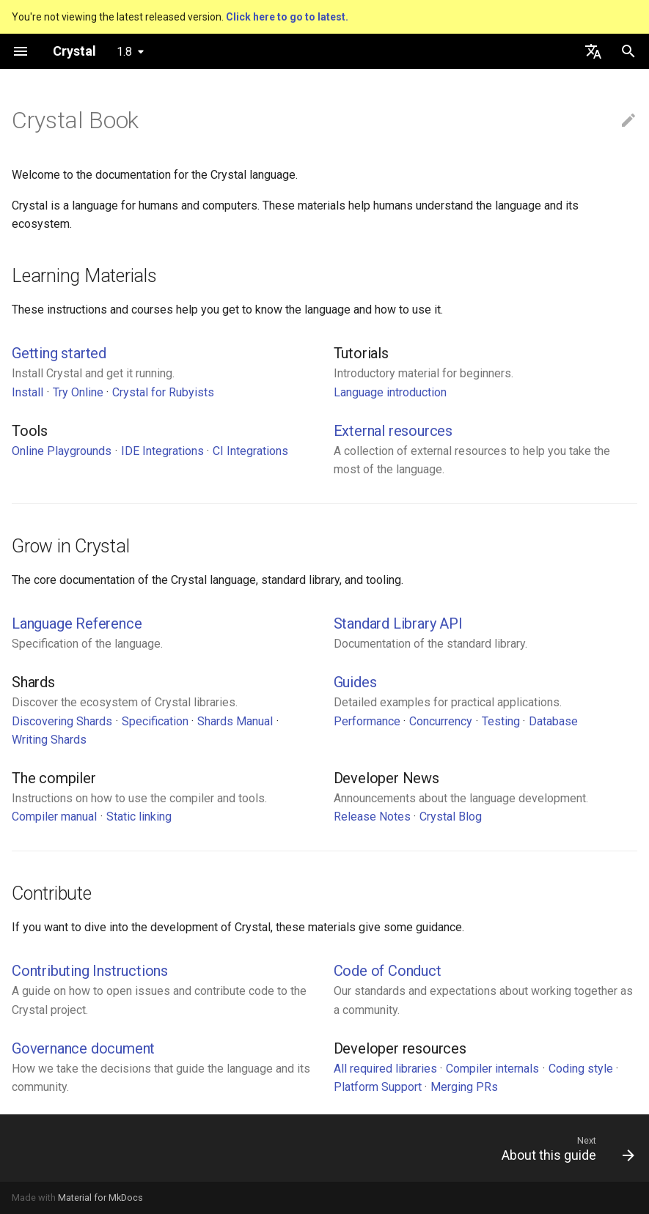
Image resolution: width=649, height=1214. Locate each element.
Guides (355, 682)
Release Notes (372, 816)
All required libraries (385, 1069)
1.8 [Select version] (124, 52)
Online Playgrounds (61, 451)
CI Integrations (250, 451)
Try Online (78, 392)
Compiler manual (54, 816)
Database (553, 721)
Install (27, 392)
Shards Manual (235, 721)
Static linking (139, 816)
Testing (501, 721)
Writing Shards (49, 740)
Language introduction (390, 392)
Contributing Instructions (90, 971)
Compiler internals (492, 1069)
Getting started (59, 353)
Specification (155, 721)
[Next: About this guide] (564, 1148)
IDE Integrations (162, 451)
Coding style (581, 1069)
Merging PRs (464, 1087)
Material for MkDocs (100, 1197)
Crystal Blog (450, 816)
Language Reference (77, 623)
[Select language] (593, 51)
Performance (367, 721)
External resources (393, 431)
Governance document (83, 1048)
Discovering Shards (62, 721)
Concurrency (440, 721)
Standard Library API (398, 623)
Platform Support (378, 1087)
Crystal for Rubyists (163, 392)
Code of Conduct (387, 971)
